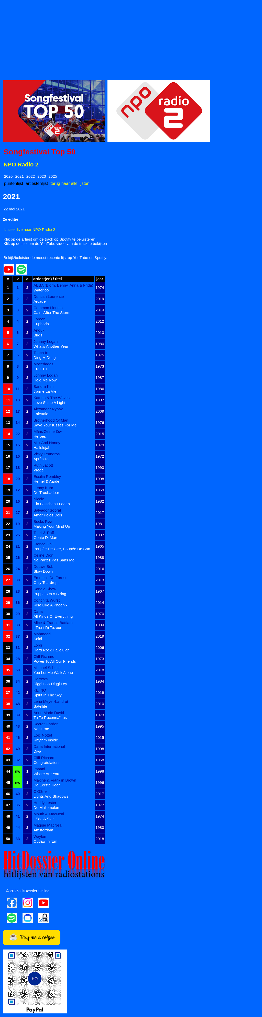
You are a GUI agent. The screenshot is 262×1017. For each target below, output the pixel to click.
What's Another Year (51, 346)
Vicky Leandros (47, 454)
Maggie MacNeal (48, 825)
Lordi (38, 645)
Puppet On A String (50, 594)
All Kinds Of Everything (53, 616)
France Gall (43, 544)
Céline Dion (43, 555)
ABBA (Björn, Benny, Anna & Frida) (63, 285)
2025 (53, 176)
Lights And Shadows (51, 796)
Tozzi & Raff (44, 532)
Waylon (40, 836)
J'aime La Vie (45, 391)
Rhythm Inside (46, 740)
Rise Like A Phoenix (51, 605)
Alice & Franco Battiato (53, 622)
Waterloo (41, 290)
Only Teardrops (46, 582)
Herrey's (41, 679)
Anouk (39, 330)
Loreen (40, 319)
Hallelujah (42, 447)
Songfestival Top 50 (39, 152)
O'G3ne (40, 791)
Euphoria (41, 324)
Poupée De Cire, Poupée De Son (62, 549)
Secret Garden (46, 724)
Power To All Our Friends (55, 661)
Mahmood (42, 634)
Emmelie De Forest (50, 577)
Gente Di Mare (46, 537)
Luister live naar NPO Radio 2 (29, 229)
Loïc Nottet (43, 735)
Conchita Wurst (47, 600)
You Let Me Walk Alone (53, 672)
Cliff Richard (44, 656)
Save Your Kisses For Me (55, 425)
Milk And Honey (47, 442)
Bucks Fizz (43, 521)
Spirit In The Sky (48, 695)
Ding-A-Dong (45, 357)
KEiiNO (40, 690)
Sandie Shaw (45, 589)
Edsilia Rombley (47, 476)
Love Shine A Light (49, 402)
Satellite (40, 706)
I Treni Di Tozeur (47, 627)
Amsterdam (43, 830)
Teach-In (41, 353)
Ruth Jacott (43, 465)
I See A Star (44, 819)
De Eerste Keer (47, 785)
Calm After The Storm (52, 312)
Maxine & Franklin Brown (55, 780)
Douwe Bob (43, 566)
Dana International (49, 746)
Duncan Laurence (49, 296)
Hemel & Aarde (46, 481)
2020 (8, 176)
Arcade (40, 301)
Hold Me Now (45, 380)
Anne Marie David (49, 712)
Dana (38, 611)
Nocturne (41, 729)
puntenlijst (13, 183)
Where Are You (46, 774)
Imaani (39, 769)
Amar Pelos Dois (48, 515)
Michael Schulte (47, 667)
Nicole (39, 499)
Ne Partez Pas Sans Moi (54, 560)
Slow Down (43, 571)
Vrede (38, 470)
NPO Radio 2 (21, 164)
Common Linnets (48, 308)
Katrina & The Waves (52, 397)
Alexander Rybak (48, 409)
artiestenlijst (37, 183)
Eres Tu (40, 369)
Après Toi (41, 459)
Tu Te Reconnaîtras (50, 717)
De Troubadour (46, 492)
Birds (38, 335)
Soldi (38, 639)
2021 (19, 176)
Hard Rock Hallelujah (52, 650)
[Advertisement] (131, 38)
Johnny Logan (46, 341)
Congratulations (47, 762)
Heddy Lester (45, 802)
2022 (30, 176)
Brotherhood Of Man (51, 420)
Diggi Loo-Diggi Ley (50, 684)
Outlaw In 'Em (45, 841)
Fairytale (41, 414)
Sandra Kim (43, 386)
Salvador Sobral (47, 510)
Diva (37, 751)
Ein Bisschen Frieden (52, 504)
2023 (41, 176)
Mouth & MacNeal (49, 814)
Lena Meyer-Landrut (51, 701)
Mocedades (43, 364)
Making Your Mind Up (52, 526)
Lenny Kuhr (43, 487)
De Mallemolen (46, 807)
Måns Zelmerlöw (48, 431)
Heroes (40, 436)
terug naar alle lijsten (69, 183)
